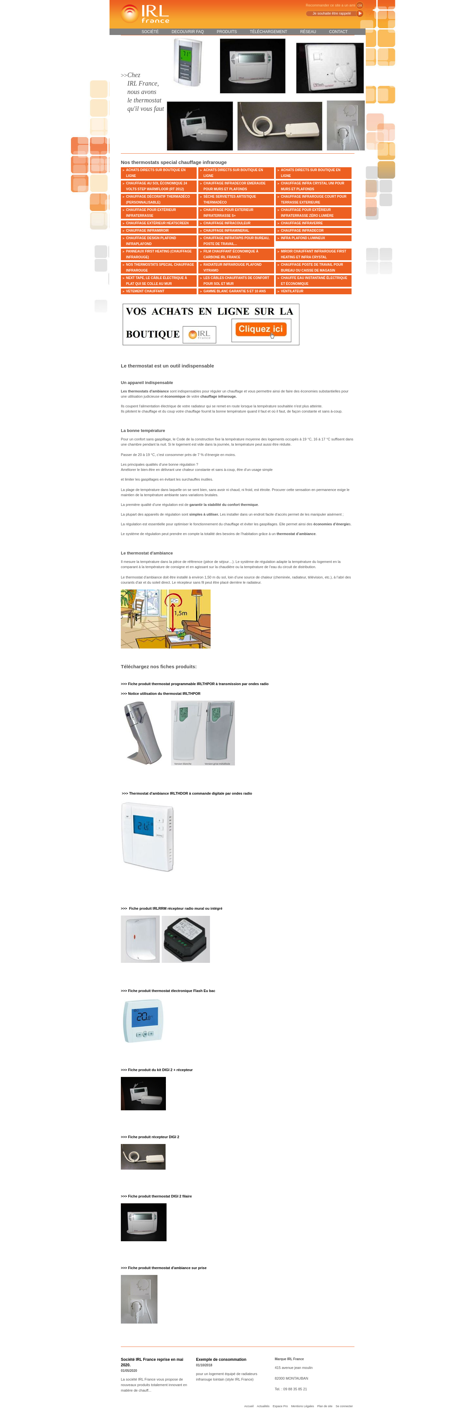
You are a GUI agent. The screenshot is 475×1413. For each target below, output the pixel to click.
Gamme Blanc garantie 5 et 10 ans (234, 291)
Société (150, 31)
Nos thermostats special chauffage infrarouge (160, 267)
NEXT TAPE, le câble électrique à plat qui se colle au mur (156, 281)
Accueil (249, 1406)
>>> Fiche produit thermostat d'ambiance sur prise (164, 1268)
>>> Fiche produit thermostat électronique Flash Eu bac (168, 991)
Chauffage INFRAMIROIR (147, 230)
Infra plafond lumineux (303, 238)
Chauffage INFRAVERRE (302, 223)
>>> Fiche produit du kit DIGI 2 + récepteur (157, 1070)
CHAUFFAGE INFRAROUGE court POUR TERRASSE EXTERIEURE (313, 199)
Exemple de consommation (221, 1359)
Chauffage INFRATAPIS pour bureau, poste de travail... (236, 241)
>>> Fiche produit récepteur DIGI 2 (150, 1137)
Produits (227, 31)
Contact (338, 31)
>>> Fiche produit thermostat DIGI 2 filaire (156, 1196)
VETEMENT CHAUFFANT (145, 291)
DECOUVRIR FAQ (188, 31)
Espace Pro (280, 1406)
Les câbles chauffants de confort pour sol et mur (236, 281)
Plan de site (324, 1406)
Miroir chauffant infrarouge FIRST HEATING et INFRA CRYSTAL (313, 254)
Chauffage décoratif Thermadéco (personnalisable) (158, 199)
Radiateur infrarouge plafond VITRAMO (232, 267)
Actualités (263, 1406)
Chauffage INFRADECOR (302, 230)
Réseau (308, 31)
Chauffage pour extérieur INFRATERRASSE (151, 212)
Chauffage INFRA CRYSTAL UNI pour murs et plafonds (312, 186)
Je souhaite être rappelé (332, 13)
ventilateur (292, 291)
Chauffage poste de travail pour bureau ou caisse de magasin (312, 267)
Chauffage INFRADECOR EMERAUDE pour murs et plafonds (234, 186)
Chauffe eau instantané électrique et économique (314, 281)
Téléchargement (268, 31)
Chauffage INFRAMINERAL (226, 230)
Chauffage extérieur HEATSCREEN (157, 223)
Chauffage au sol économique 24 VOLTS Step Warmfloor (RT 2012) (156, 186)
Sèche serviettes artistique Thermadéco (229, 199)
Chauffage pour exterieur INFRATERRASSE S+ (228, 212)
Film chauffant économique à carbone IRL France (230, 254)
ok (360, 5)
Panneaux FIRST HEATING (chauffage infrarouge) (158, 254)
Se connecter (344, 1406)
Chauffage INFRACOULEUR (226, 223)
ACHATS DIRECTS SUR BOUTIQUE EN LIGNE (156, 173)
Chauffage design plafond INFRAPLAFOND (151, 241)
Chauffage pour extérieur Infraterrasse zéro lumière (307, 212)
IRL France (144, 13)
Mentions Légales (302, 1406)
